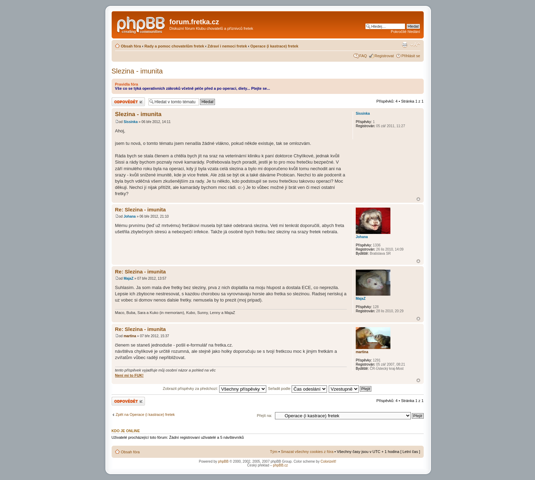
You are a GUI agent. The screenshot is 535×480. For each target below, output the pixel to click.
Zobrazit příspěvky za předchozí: (214, 388)
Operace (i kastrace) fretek (274, 46)
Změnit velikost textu (415, 45)
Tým (273, 452)
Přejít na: (264, 415)
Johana (129, 216)
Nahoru (418, 199)
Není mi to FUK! (129, 375)
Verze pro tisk (404, 45)
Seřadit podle (297, 388)
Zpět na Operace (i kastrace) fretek (145, 414)
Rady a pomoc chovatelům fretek (174, 46)
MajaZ (128, 278)
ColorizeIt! (328, 461)
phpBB (223, 461)
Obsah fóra (131, 46)
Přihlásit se (411, 56)
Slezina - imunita (137, 71)
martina (129, 336)
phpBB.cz (280, 465)
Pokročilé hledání (405, 31)
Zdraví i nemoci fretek (227, 46)
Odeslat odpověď (128, 101)
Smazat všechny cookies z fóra (307, 452)
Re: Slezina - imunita (140, 209)
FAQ (363, 56)
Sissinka (130, 122)
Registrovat (384, 56)
